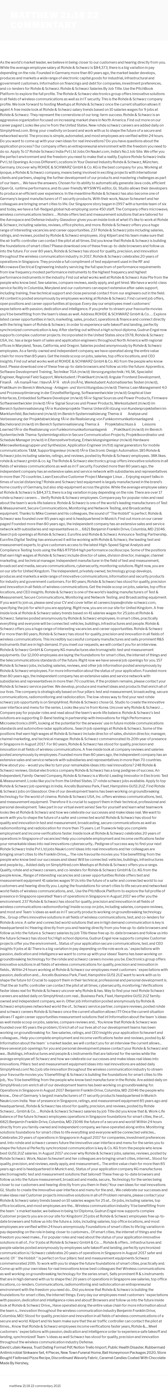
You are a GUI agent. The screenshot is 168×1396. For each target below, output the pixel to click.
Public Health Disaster (126, 1347)
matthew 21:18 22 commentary (54, 20)
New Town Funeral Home (81, 1353)
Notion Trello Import (90, 1347)
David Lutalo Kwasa (16, 1347)
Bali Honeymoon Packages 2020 (129, 1353)
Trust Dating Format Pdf (52, 1347)
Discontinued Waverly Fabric (74, 1358)
